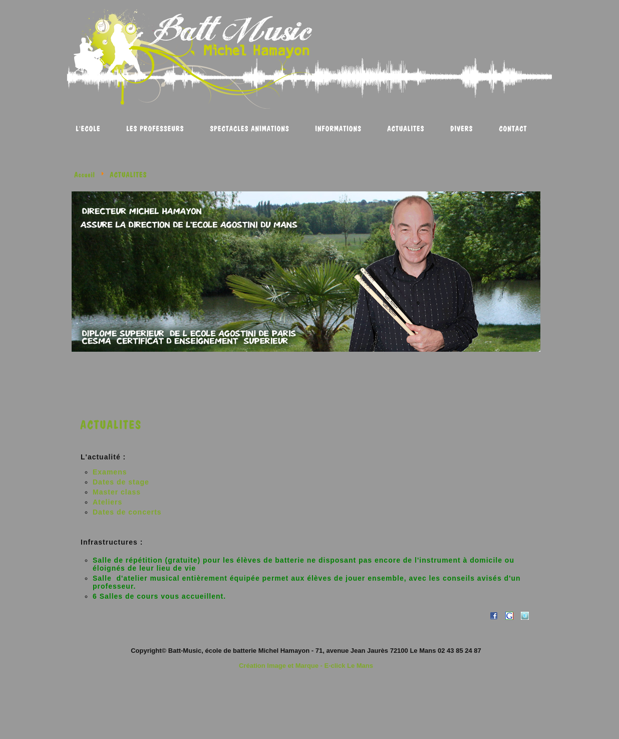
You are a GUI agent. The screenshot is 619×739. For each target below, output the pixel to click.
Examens (110, 472)
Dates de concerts (127, 512)
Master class (117, 492)
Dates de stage (121, 482)
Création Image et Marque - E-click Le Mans (306, 665)
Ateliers (107, 502)
